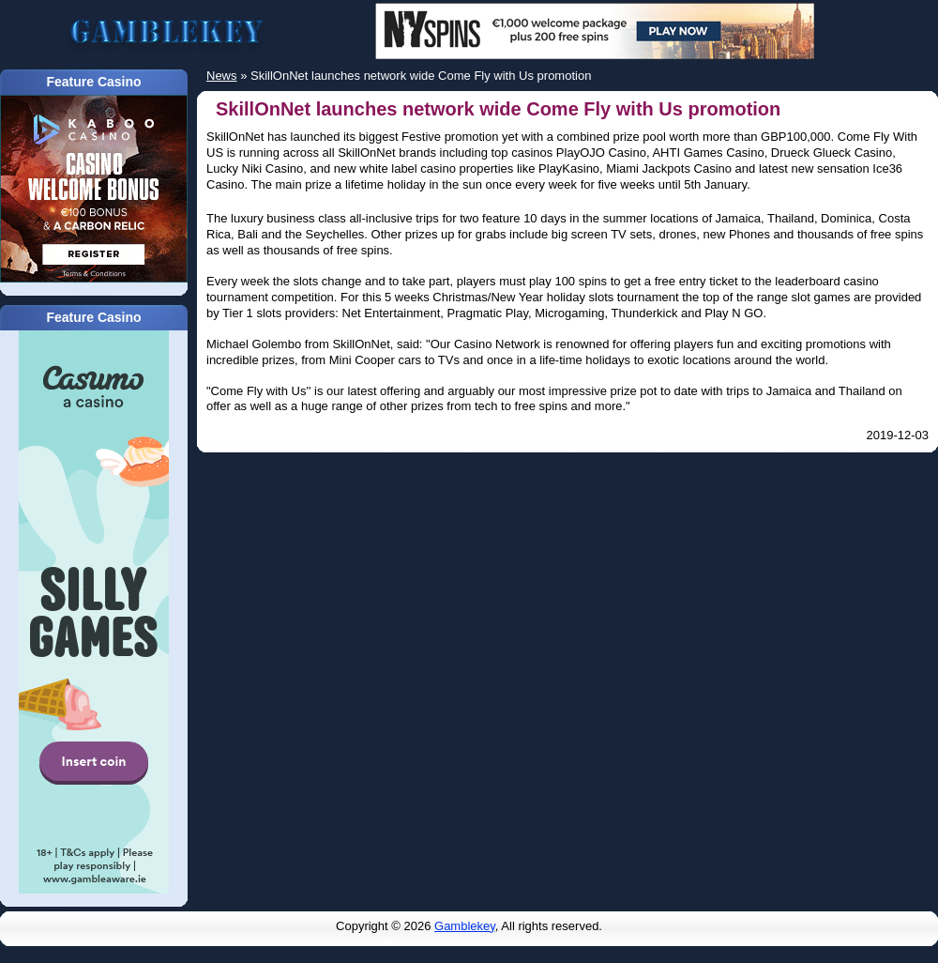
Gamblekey (464, 926)
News (221, 76)
